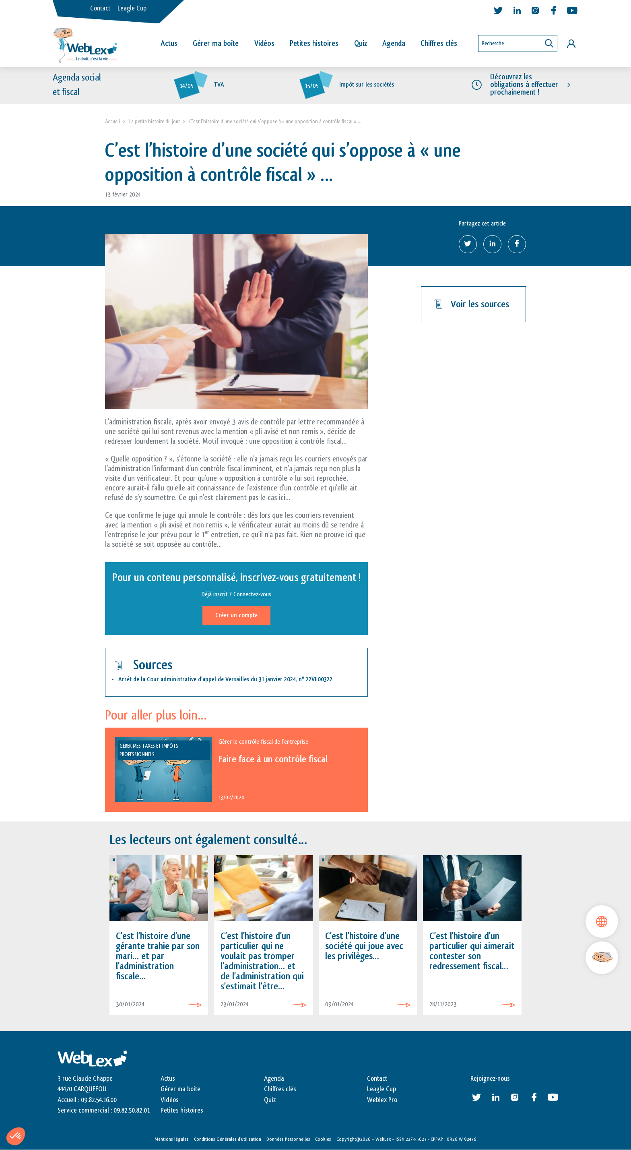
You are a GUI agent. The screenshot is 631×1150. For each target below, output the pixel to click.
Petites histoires (314, 43)
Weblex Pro (382, 1100)
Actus (169, 43)
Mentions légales (172, 1139)
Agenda (393, 43)
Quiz (360, 43)
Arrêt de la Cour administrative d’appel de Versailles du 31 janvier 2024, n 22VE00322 (225, 680)
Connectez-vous (252, 595)
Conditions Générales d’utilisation (227, 1139)
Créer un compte (236, 615)
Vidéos (264, 43)
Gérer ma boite (180, 1089)
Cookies (323, 1139)
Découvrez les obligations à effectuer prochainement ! (524, 84)
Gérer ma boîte (216, 43)
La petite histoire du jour (154, 121)
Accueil (112, 121)
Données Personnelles (288, 1139)
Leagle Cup (132, 8)
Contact (100, 8)
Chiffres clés (439, 43)
